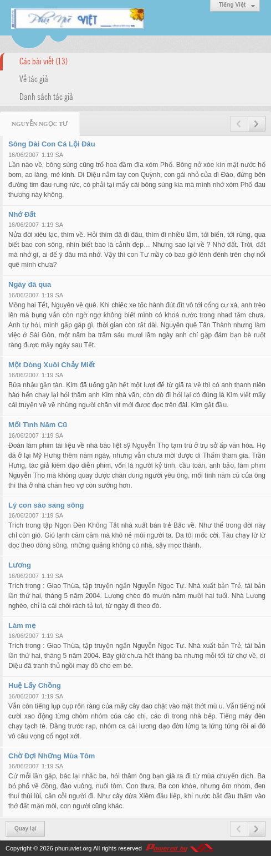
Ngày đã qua (29, 284)
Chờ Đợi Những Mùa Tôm (51, 756)
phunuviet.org (73, 848)
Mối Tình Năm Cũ (37, 425)
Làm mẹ (21, 625)
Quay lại (25, 828)
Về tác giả (33, 78)
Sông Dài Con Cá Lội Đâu (51, 144)
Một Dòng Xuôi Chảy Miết (51, 365)
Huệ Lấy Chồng (34, 685)
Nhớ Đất (22, 214)
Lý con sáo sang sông (46, 505)
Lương (19, 565)
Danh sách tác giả (46, 96)
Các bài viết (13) (43, 60)
